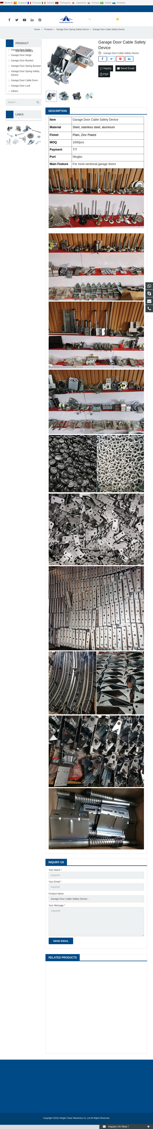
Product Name (56, 898)
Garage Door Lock (20, 91)
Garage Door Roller (21, 55)
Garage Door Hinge (21, 60)
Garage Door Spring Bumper (26, 71)
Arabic (106, 2)
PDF (104, 79)
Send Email (125, 74)
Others (14, 96)
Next (91, 70)
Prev (50, 70)
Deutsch (6, 2)
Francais (35, 2)
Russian (118, 2)
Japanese (79, 2)
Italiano (48, 2)
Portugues (63, 2)
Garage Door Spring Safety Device (25, 79)
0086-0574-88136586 (19, 8)
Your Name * (55, 875)
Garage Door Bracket (22, 66)
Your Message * (57, 910)
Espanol (20, 2)
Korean (93, 2)
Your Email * (55, 887)
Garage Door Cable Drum (24, 86)
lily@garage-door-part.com (50, 8)
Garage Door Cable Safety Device (121, 58)
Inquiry (105, 74)
